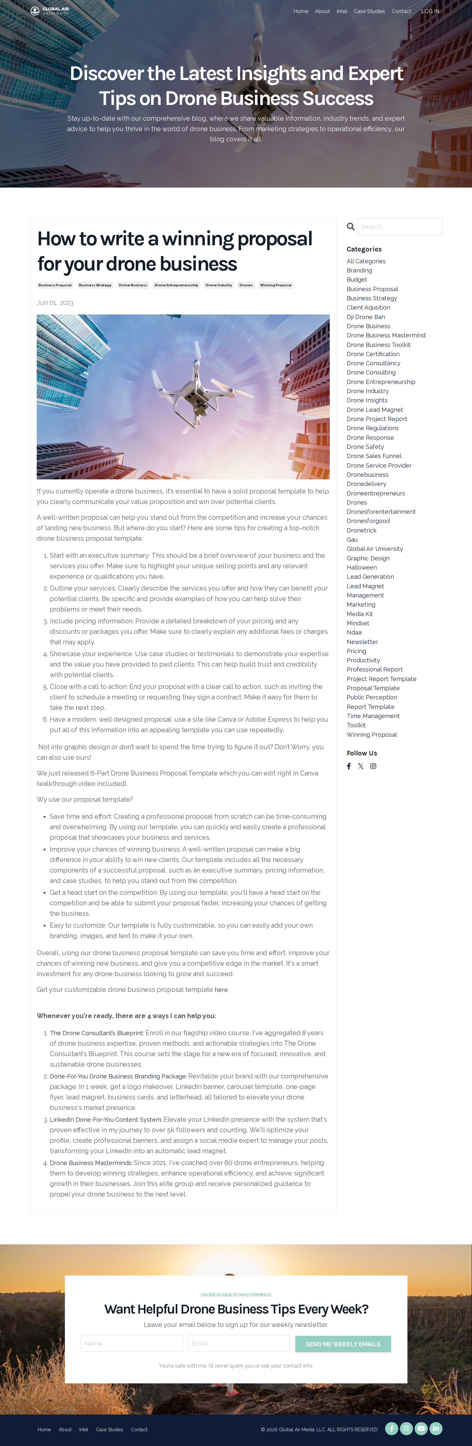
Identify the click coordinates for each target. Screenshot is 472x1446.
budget (358, 284)
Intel (342, 11)
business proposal (55, 286)
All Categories (368, 263)
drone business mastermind (389, 347)
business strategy (95, 286)
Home (300, 11)
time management (375, 777)
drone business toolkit (382, 357)
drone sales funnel (376, 483)
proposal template (375, 745)
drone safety (366, 472)
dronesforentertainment (383, 546)
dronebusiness (370, 504)
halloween (363, 609)
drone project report (379, 441)
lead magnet (367, 630)
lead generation (372, 619)
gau (353, 577)
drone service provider (382, 493)
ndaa (355, 682)
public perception (374, 756)
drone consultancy (376, 378)
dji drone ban (367, 326)
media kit (361, 661)
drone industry (219, 286)
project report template (384, 735)
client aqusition (371, 315)
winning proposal (275, 286)
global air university (378, 588)
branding (360, 273)
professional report (377, 724)
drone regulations (375, 451)
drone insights (368, 420)
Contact (401, 11)
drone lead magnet (377, 430)
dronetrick (363, 567)
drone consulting (373, 388)
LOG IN (430, 11)
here (221, 990)
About (322, 11)
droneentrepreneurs (378, 525)
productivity (365, 714)
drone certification (375, 368)
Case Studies (369, 11)
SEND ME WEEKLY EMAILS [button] (342, 1344)
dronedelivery (368, 514)
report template (373, 766)
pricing (357, 703)
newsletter (364, 693)
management (367, 640)
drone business (133, 286)
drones (246, 286)
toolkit (357, 787)
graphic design (370, 598)
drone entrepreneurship (176, 286)
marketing (362, 651)
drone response (372, 462)
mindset (359, 672)
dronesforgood (370, 556)
